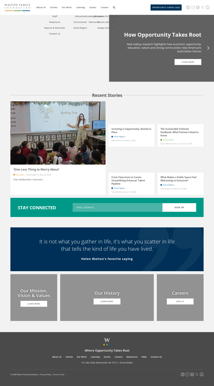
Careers (104, 7)
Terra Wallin (116, 192)
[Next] (208, 48)
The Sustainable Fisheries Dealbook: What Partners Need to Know (179, 132)
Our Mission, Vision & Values (34, 293)
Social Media (126, 362)
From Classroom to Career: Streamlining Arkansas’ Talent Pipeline (128, 180)
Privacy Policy (45, 374)
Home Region (119, 136)
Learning (80, 7)
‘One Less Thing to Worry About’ (36, 169)
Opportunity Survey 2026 (166, 7)
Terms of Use (58, 374)
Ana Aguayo (165, 188)
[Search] (114, 7)
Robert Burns (116, 140)
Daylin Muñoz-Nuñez (169, 143)
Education (20, 174)
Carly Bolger (31, 174)
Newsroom (131, 356)
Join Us (180, 301)
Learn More (186, 62)
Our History (107, 293)
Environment (168, 140)
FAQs (144, 356)
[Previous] (6, 48)
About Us (41, 7)
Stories (53, 7)
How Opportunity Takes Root (162, 34)
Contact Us (156, 356)
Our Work (67, 7)
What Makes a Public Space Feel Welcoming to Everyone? (178, 179)
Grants (92, 7)
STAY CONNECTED (37, 207)
